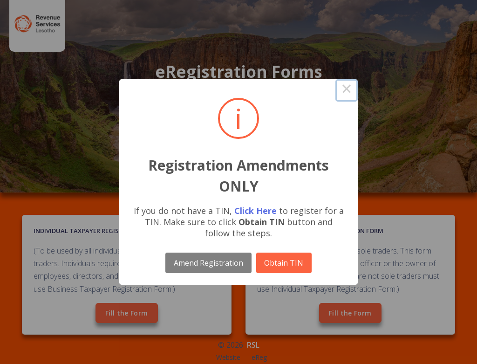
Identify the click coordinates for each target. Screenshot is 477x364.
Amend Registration (208, 263)
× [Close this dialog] (346, 90)
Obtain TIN (283, 263)
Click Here (255, 210)
